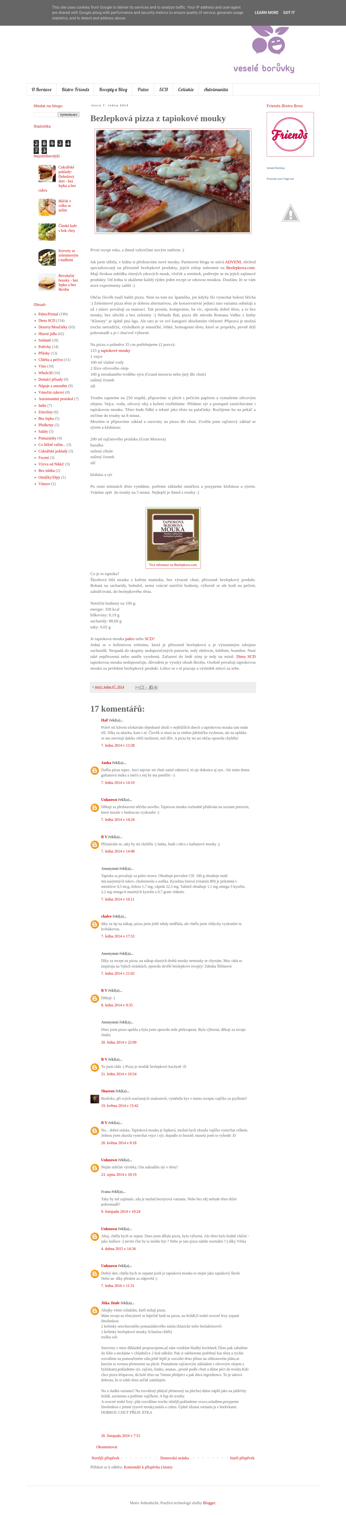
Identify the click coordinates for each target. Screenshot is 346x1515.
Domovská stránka (174, 1458)
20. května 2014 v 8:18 (118, 1143)
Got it (289, 12)
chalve (106, 916)
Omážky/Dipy (49, 477)
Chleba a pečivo (50, 360)
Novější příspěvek (105, 1458)
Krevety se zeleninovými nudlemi (68, 255)
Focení (43, 458)
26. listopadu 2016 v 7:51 (120, 1436)
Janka (106, 763)
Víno (42, 366)
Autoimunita (216, 89)
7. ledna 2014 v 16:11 (118, 899)
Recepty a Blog (113, 89)
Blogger (209, 1503)
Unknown (109, 800)
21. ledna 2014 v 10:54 (118, 1074)
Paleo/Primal (48, 314)
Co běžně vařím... (52, 445)
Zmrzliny (45, 412)
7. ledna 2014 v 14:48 (118, 851)
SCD (163, 89)
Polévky (44, 347)
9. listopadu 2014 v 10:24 (120, 1211)
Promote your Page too (280, 178)
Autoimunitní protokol (55, 399)
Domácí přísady (50, 379)
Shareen (108, 1091)
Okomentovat (106, 1447)
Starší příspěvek (242, 1458)
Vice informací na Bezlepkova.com (173, 565)
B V (104, 837)
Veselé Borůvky (276, 168)
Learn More (266, 12)
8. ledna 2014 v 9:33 (117, 1005)
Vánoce (44, 484)
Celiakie (186, 89)
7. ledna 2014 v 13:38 (118, 745)
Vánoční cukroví (51, 392)
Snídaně (44, 340)
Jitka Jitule (110, 1303)
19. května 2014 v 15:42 (119, 1106)
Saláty (43, 431)
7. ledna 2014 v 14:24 (118, 820)
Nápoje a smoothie (52, 386)
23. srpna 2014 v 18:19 (118, 1174)
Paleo (143, 89)
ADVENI (233, 261)
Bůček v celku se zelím (64, 205)
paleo (129, 638)
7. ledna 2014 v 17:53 (118, 936)
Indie (42, 405)
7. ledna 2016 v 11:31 (118, 1286)
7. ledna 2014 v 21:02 (118, 973)
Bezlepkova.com (240, 267)
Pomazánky (47, 438)
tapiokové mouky (115, 350)
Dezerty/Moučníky (53, 327)
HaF (104, 720)
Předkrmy (46, 425)
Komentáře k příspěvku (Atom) (148, 1467)
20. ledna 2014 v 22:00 (118, 1042)
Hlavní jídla (47, 334)
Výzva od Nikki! (51, 464)
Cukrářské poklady (53, 451)
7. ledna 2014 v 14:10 (118, 783)
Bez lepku (46, 418)
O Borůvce (41, 89)
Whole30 (45, 373)
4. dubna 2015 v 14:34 (118, 1249)
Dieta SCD (246, 656)
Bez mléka (46, 471)
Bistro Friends (75, 89)
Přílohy (44, 353)
